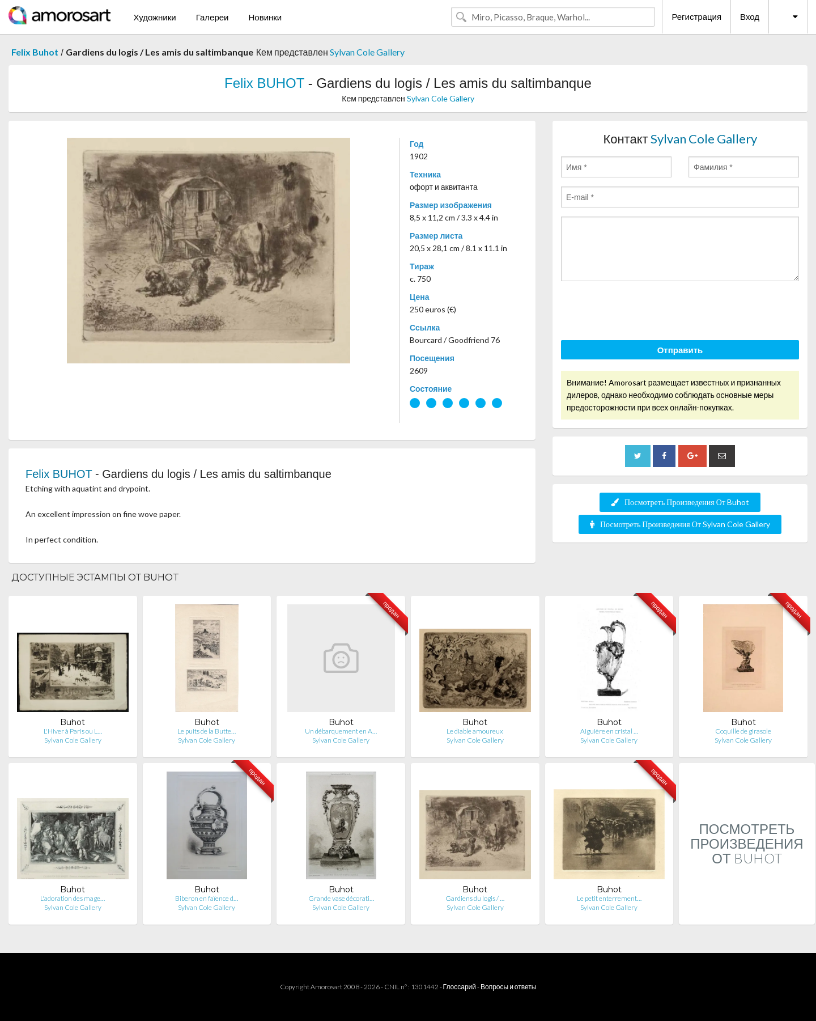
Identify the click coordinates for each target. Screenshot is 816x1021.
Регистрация (696, 16)
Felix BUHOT (264, 83)
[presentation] (647, 312)
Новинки (265, 17)
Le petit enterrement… (609, 898)
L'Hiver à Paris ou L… (73, 731)
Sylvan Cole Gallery (367, 51)
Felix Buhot (34, 51)
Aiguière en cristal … (609, 731)
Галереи (212, 17)
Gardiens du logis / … (474, 898)
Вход (749, 16)
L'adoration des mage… (72, 898)
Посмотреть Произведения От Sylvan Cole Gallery (680, 524)
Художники (154, 17)
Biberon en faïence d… (206, 898)
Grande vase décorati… (341, 898)
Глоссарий (459, 986)
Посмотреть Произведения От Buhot (680, 502)
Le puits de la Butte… (206, 731)
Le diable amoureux (475, 731)
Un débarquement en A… (341, 731)
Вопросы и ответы (508, 986)
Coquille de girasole (743, 731)
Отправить (680, 350)
